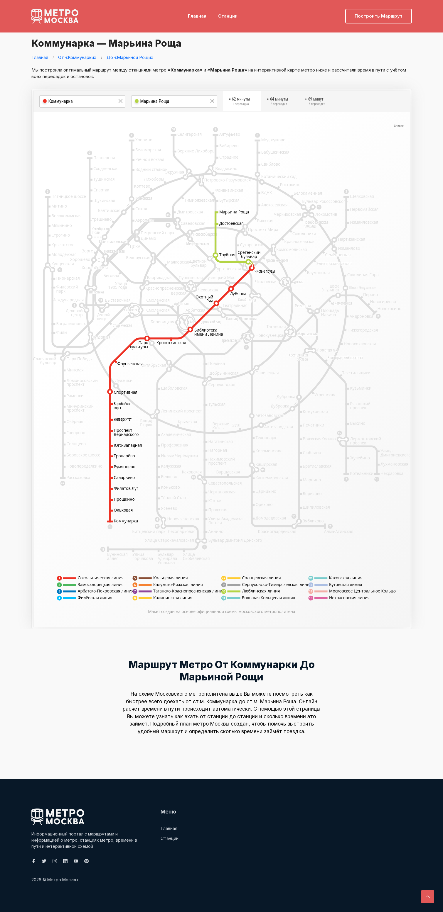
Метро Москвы (62, 879)
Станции (227, 13)
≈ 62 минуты (239, 102)
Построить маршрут (378, 13)
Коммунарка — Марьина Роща (116, 42)
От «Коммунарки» (77, 57)
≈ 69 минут (315, 102)
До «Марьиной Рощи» (130, 57)
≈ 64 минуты (277, 102)
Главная (197, 13)
